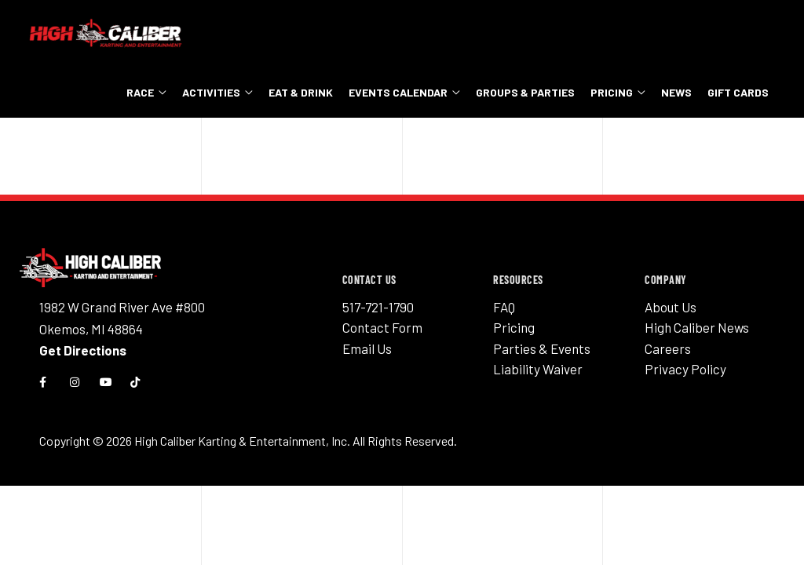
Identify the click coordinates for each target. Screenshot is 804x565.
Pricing (611, 92)
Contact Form (382, 327)
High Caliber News (697, 327)
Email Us (367, 348)
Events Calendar (398, 92)
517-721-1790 (378, 307)
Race (140, 92)
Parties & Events (541, 348)
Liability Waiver (538, 369)
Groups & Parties (525, 92)
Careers (668, 348)
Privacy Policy (685, 369)
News (676, 92)
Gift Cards (738, 92)
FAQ (504, 307)
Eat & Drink (301, 92)
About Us (670, 307)
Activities (211, 92)
